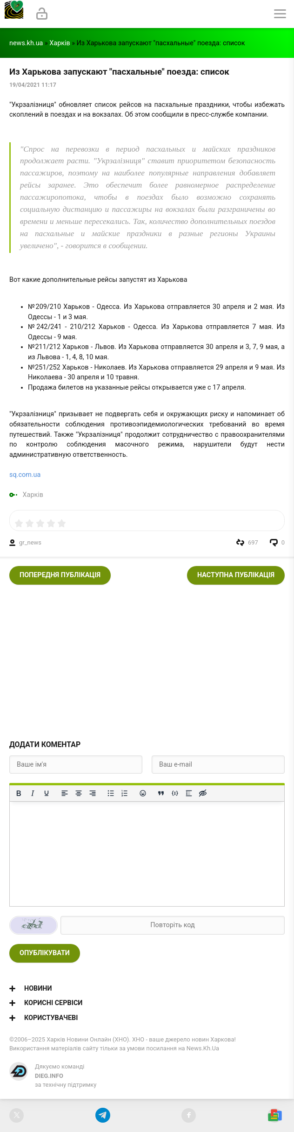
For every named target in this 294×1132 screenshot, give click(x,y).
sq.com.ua (24, 475)
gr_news (30, 542)
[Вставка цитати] (161, 793)
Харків (59, 43)
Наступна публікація (235, 575)
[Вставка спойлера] (189, 793)
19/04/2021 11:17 (32, 85)
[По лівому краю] (65, 793)
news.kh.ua (26, 43)
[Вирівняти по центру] (79, 793)
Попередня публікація (60, 575)
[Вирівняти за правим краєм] (93, 793)
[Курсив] (33, 793)
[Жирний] (19, 793)
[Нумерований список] (125, 793)
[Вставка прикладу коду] (175, 793)
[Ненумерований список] (111, 793)
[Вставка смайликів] (143, 793)
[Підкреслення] (46, 793)
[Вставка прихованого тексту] (203, 793)
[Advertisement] (147, 659)
